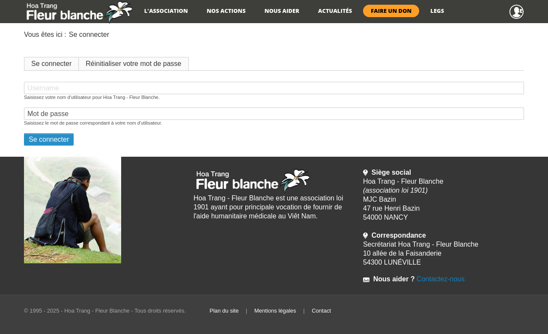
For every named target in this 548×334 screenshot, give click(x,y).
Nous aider (282, 11)
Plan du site (223, 310)
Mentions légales (275, 310)
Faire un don (391, 11)
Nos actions (226, 11)
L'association (166, 11)
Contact (321, 310)
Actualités (335, 11)
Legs (437, 11)
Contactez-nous (440, 279)
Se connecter (520, 11)
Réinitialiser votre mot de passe (133, 63)
